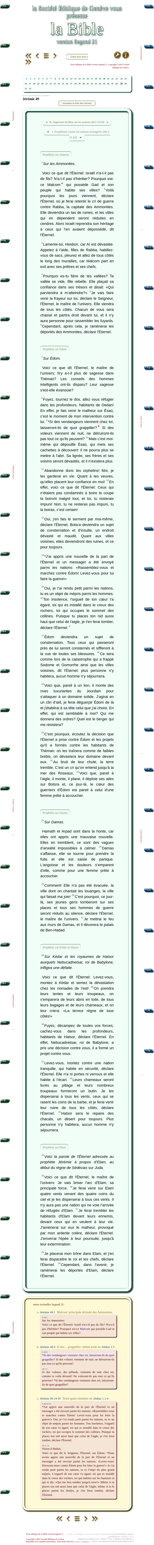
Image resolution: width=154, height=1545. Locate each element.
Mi (4, 1257)
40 (84, 83)
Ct (4, 827)
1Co (149, 247)
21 (108, 79)
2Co (149, 287)
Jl (5, 1100)
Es (4, 866)
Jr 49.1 (44, 1317)
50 (125, 83)
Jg (5, 240)
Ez (4, 983)
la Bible (77, 28)
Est (4, 631)
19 (100, 79)
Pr (4, 748)
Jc (149, 769)
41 (88, 83)
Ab (4, 1178)
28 (34, 83)
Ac (149, 166)
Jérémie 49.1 (47, 1312)
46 (108, 83)
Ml (4, 1491)
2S (4, 357)
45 (104, 83)
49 (121, 83)
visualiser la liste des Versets (76, 103)
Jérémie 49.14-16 (50, 1398)
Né (4, 592)
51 (26, 88)
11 (67, 79)
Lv (4, 84)
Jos (4, 201)
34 (59, 83)
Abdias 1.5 (108, 1347)
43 (96, 83)
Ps (5, 709)
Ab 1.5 (44, 1369)
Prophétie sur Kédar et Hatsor (60, 947)
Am (4, 1139)
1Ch (5, 475)
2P (149, 849)
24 (121, 79)
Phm (148, 689)
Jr (5, 905)
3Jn (149, 970)
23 (117, 79)
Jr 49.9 (44, 1352)
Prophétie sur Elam (54, 1147)
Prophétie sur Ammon (56, 154)
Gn (4, 6)
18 (96, 79)
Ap (148, 1050)
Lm (4, 944)
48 (117, 83)
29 (38, 83)
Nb (4, 123)
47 (112, 83)
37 (71, 83)
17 (92, 79)
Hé (149, 729)
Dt (4, 162)
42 (92, 83)
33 (55, 83)
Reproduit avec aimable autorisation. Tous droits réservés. (57, 1541)
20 (104, 79)
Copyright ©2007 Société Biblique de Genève (45, 1539)
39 (79, 83)
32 (51, 83)
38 (75, 83)
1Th (149, 488)
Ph (149, 407)
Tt (149, 648)
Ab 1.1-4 (45, 1446)
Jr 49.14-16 (46, 1404)
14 (79, 79)
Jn (149, 126)
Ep (149, 367)
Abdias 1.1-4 (100, 1398)
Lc (149, 86)
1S (4, 318)
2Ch (5, 514)
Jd (149, 1010)
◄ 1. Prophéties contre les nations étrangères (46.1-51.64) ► (78, 134)
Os (4, 1061)
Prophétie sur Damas (55, 812)
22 (112, 79)
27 (30, 83)
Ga (148, 327)
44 (100, 83)
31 (46, 83)
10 (63, 79)
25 (125, 79)
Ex (4, 45)
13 (75, 79)
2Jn (149, 930)
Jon (4, 1217)
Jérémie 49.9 (47, 1347)
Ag (4, 1413)
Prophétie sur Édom (55, 349)
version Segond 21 (77, 41)
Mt (148, 6)
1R (4, 397)
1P (149, 809)
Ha (4, 1335)
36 (67, 83)
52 (30, 88)
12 (71, 79)
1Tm (148, 568)
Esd (4, 553)
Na (4, 1295)
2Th (149, 528)
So (4, 1374)
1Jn (149, 889)
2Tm (148, 608)
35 (63, 83)
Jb (4, 670)
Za (4, 1452)
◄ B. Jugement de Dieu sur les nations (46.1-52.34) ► (77, 122)
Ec (4, 787)
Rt (4, 279)
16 (88, 79)
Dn (4, 1022)
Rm (149, 206)
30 (42, 83)
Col (149, 448)
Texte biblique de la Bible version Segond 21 (44, 1534)
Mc (149, 46)
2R (4, 436)
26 (26, 83)
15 (84, 79)
